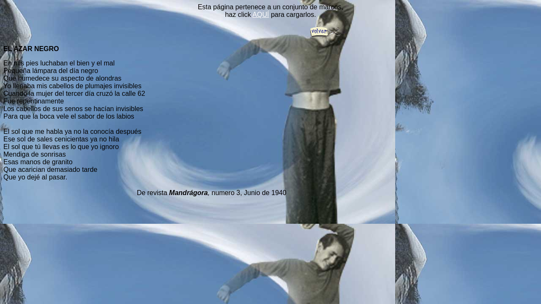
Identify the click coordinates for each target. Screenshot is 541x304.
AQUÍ (260, 14)
